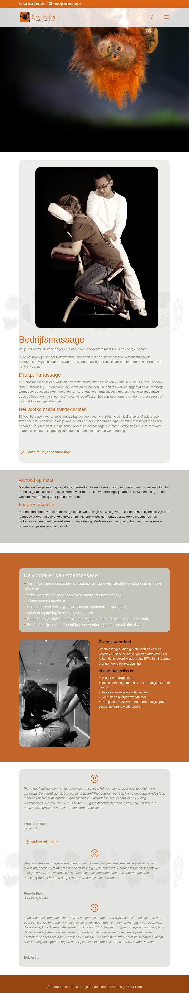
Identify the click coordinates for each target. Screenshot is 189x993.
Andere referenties (45, 842)
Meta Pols (134, 987)
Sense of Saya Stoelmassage (48, 452)
